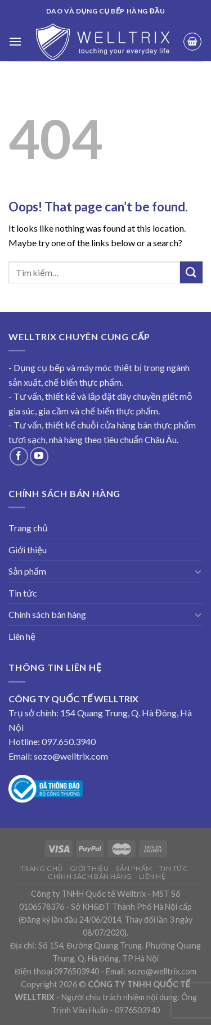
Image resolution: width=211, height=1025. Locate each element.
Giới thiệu (27, 549)
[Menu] (15, 41)
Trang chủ (28, 527)
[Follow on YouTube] (39, 456)
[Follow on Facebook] (19, 456)
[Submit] (191, 272)
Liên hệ (21, 636)
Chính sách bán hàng (47, 614)
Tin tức (22, 593)
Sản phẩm (27, 571)
